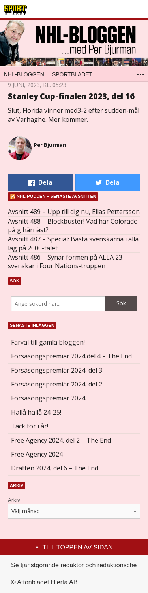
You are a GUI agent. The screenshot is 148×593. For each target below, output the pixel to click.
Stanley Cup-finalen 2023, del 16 (71, 96)
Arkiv (14, 500)
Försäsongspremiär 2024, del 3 (56, 370)
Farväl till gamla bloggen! (48, 342)
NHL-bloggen (24, 74)
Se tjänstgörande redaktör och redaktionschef (75, 565)
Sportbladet (72, 74)
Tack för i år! (29, 426)
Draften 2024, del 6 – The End (54, 468)
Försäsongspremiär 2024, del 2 (56, 384)
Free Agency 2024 (37, 454)
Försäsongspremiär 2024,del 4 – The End (71, 356)
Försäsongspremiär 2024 (48, 398)
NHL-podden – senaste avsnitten (56, 196)
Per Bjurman (50, 144)
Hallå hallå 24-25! (36, 412)
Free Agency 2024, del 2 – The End (61, 440)
